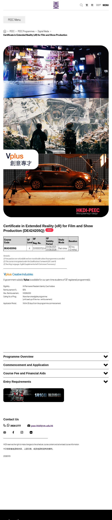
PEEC (12, 31)
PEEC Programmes (26, 31)
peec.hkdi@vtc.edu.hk (42, 425)
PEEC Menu (14, 19)
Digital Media (43, 31)
